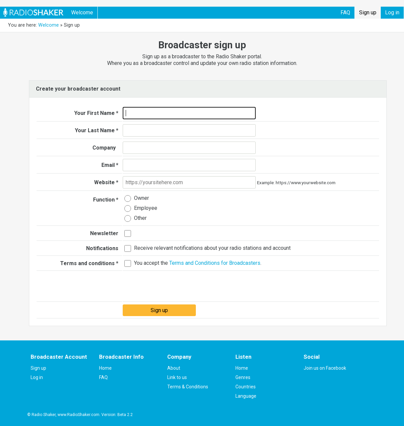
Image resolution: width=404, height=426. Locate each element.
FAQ (345, 12)
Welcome (82, 12)
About (173, 368)
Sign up (367, 12)
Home (105, 368)
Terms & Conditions (187, 386)
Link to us (177, 377)
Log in (392, 12)
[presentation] (173, 286)
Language (245, 396)
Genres (242, 377)
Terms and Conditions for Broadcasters (214, 263)
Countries (245, 386)
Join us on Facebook (325, 368)
